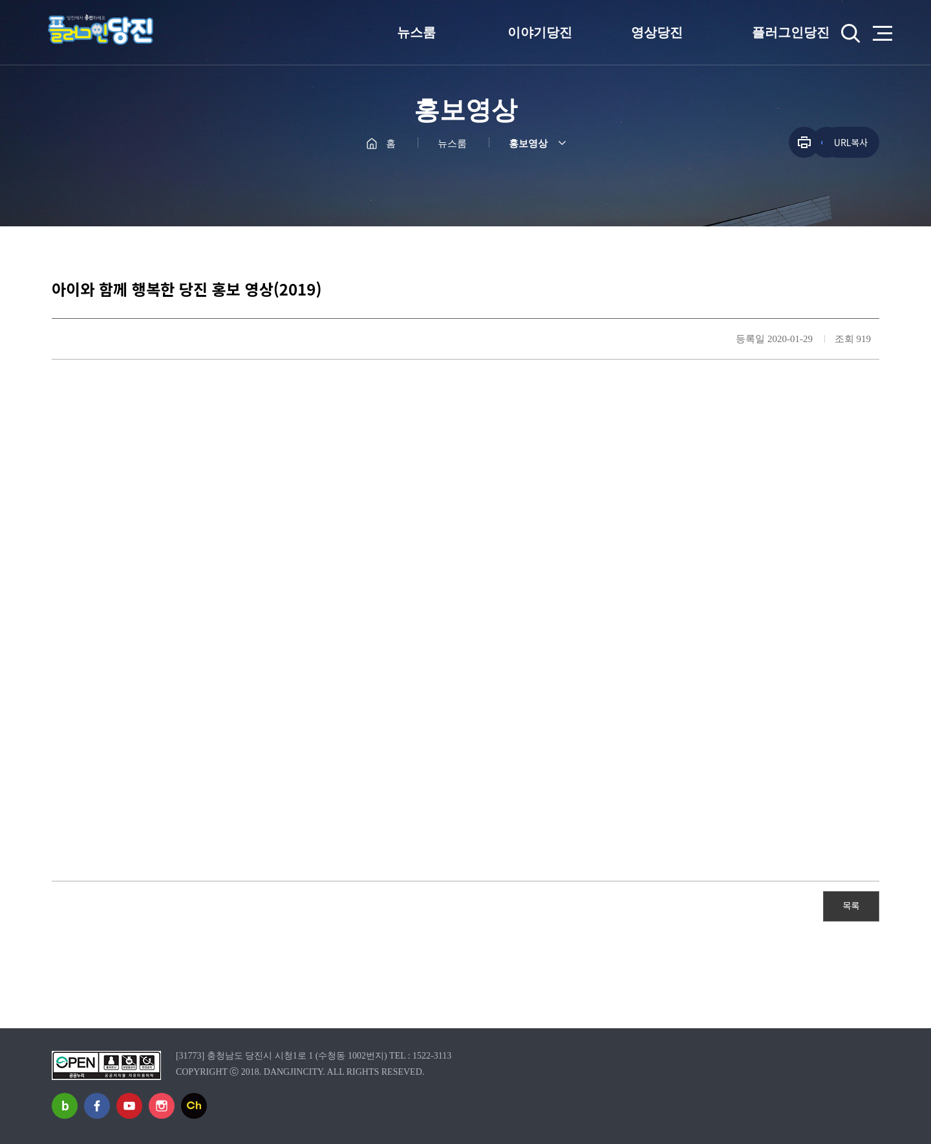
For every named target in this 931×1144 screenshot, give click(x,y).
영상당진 (657, 32)
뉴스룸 (416, 32)
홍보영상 (528, 143)
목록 (851, 905)
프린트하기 (804, 142)
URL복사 (851, 142)
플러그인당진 (790, 32)
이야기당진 (540, 32)
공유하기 (770, 142)
